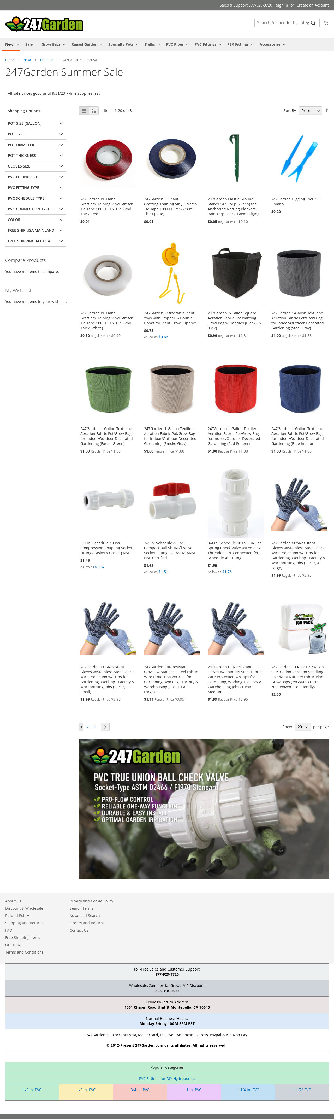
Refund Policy (17, 915)
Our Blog (13, 944)
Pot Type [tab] (16, 134)
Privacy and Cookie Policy (91, 900)
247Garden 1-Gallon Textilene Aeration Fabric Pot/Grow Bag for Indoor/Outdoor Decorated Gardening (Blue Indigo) (297, 436)
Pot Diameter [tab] (21, 144)
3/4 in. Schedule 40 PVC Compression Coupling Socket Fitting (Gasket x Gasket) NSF (106, 547)
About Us (13, 900)
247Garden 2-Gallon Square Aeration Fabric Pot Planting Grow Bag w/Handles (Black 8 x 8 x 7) (234, 320)
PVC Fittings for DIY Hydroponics (167, 1078)
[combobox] (287, 23)
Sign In (282, 5)
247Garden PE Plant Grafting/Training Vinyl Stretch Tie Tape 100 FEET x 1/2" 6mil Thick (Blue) (170, 206)
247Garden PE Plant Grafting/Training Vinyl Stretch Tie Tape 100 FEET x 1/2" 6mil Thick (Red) (106, 206)
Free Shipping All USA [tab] (29, 241)
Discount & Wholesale (24, 908)
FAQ (8, 930)
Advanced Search (85, 915)
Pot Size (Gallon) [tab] (24, 123)
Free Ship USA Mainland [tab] (31, 230)
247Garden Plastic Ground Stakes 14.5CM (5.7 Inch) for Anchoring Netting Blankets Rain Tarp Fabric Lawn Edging (233, 206)
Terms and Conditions (24, 952)
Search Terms (81, 908)
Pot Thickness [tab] (22, 155)
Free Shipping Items (22, 937)
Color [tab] (14, 219)
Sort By (290, 110)
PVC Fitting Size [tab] (23, 176)
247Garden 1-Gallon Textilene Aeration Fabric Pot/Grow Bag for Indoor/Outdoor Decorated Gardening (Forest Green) (106, 436)
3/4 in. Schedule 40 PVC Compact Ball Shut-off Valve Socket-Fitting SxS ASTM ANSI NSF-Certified (169, 550)
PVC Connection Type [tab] (29, 208)
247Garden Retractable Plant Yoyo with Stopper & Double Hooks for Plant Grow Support (170, 318)
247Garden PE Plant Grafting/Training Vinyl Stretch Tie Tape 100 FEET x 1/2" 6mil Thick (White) (106, 320)
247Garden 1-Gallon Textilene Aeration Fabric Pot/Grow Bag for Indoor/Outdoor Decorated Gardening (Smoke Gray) (170, 436)
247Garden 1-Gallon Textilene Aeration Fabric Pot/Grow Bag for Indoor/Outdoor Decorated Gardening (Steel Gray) (297, 320)
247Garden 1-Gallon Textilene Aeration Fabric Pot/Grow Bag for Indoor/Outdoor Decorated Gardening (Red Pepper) (234, 436)
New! (27, 60)
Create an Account (313, 5)
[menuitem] (11, 44)
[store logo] (44, 24)
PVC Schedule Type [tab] (26, 198)
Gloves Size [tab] (19, 166)
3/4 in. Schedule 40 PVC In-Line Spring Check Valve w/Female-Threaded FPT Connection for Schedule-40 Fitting (235, 550)
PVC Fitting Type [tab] (23, 187)
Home (10, 60)
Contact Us (79, 930)
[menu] (167, 44)
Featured (47, 60)
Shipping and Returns (24, 922)
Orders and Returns (87, 922)
